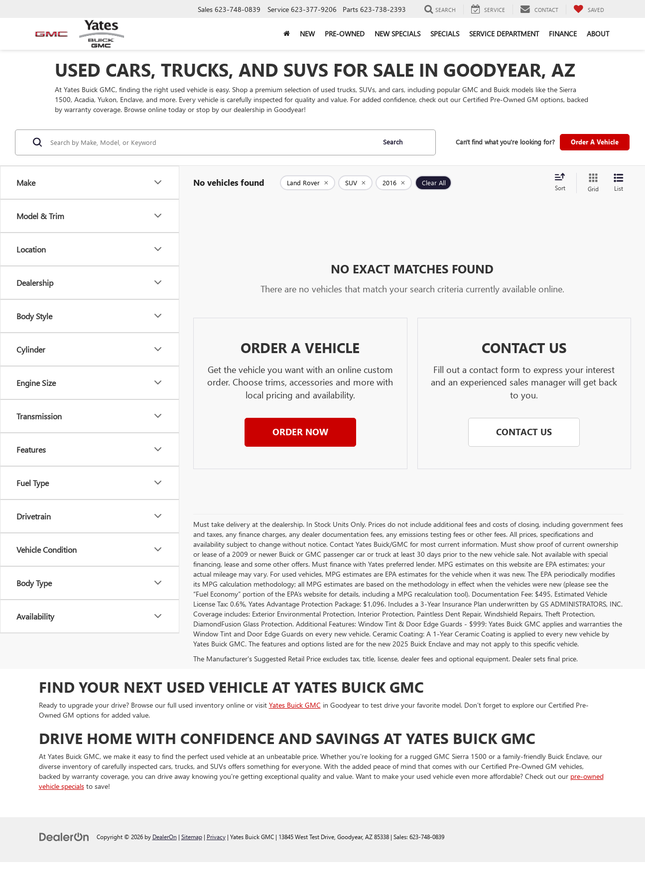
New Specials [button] (397, 33)
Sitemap (191, 837)
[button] (300, 432)
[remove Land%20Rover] (307, 182)
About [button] (598, 33)
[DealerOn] (64, 836)
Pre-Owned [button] (345, 33)
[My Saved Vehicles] (589, 9)
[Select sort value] (562, 183)
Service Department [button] (504, 33)
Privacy (216, 837)
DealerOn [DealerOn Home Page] (164, 837)
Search (392, 141)
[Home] (286, 34)
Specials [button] (444, 33)
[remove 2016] (394, 182)
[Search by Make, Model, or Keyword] (211, 142)
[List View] (618, 183)
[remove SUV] (355, 182)
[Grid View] (591, 183)
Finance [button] (563, 33)
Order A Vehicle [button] (595, 141)
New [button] (307, 33)
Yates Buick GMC (295, 705)
